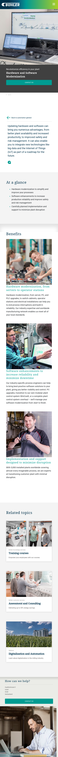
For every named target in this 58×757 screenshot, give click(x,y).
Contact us (29, 82)
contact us (29, 701)
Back (8, 95)
